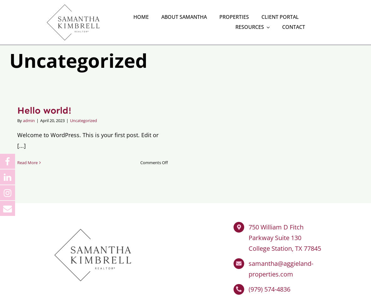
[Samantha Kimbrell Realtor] (92, 201)
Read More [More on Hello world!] (27, 138)
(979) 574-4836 (269, 265)
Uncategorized (83, 96)
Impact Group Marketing (196, 297)
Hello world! (44, 86)
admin (29, 96)
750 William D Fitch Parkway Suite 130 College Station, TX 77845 (285, 213)
